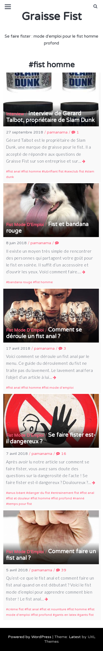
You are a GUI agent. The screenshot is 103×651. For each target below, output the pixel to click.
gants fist (86, 615)
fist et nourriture (53, 609)
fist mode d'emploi (59, 388)
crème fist (16, 609)
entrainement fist (66, 493)
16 (61, 453)
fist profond (62, 498)
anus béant (16, 493)
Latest (75, 637)
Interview (15, 114)
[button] (95, 6)
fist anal (14, 171)
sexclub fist (75, 171)
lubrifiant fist (53, 171)
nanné (79, 498)
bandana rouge (20, 282)
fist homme (32, 171)
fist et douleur (19, 498)
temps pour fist (20, 504)
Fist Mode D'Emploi (25, 224)
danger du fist (39, 493)
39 (61, 570)
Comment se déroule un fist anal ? (44, 333)
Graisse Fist (52, 16)
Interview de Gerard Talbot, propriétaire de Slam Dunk (50, 117)
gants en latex (65, 615)
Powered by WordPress (29, 637)
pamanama (57, 132)
